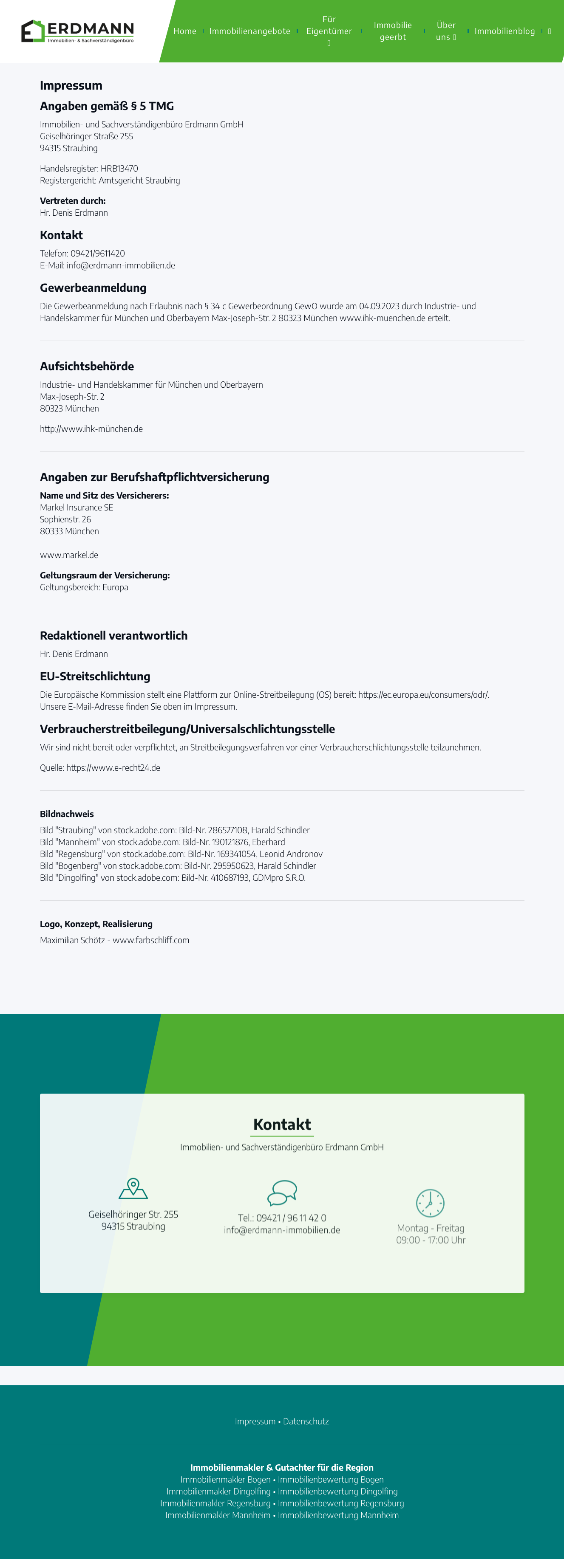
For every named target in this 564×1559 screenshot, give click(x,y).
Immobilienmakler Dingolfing (219, 1491)
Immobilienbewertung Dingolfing (338, 1491)
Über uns (446, 31)
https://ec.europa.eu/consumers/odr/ (422, 694)
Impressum (255, 1420)
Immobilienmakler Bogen (226, 1479)
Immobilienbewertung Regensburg (341, 1502)
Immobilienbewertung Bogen (331, 1479)
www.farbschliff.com (151, 939)
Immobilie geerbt (393, 31)
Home (185, 30)
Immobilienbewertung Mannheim (338, 1514)
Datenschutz (306, 1420)
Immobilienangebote (250, 30)
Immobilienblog (505, 30)
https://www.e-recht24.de (113, 767)
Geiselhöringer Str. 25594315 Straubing (133, 1251)
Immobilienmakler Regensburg (215, 1502)
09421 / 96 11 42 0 (291, 1260)
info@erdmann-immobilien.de (282, 1272)
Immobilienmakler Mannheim (218, 1514)
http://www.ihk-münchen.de (91, 428)
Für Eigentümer (329, 30)
